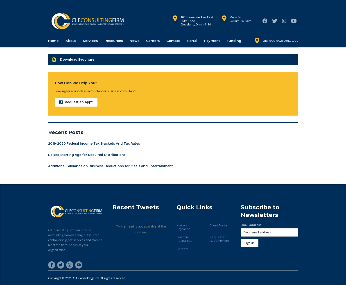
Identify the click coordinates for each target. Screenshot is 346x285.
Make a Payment (183, 227)
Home (53, 48)
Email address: (251, 225)
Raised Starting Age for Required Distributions (87, 162)
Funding (234, 48)
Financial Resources (184, 238)
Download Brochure (73, 66)
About (71, 48)
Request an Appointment (219, 238)
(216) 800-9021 (272, 47)
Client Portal (219, 225)
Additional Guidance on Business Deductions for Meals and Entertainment (110, 173)
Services (90, 48)
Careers (153, 48)
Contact (173, 48)
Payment (212, 48)
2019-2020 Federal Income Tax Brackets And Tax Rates (94, 150)
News (134, 48)
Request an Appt (76, 109)
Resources (113, 48)
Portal (192, 48)
